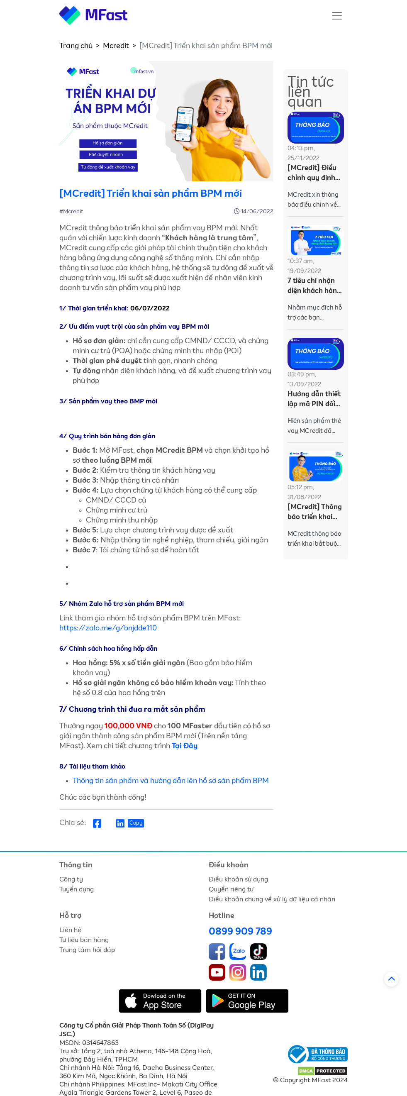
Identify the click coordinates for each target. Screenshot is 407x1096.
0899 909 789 (240, 932)
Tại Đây (184, 746)
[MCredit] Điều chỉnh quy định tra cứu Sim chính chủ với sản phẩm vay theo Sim (316, 174)
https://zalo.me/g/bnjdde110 (108, 628)
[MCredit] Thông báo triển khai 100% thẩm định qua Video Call (315, 513)
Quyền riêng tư (231, 889)
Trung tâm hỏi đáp (87, 950)
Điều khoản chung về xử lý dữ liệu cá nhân (272, 899)
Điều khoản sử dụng (238, 879)
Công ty (71, 879)
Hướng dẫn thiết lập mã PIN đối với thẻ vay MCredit (314, 400)
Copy (135, 823)
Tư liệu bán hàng (84, 940)
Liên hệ (70, 930)
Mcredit (116, 46)
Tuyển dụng (76, 889)
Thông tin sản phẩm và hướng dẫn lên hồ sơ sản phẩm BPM (171, 781)
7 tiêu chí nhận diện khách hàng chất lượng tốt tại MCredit (314, 287)
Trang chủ (76, 46)
